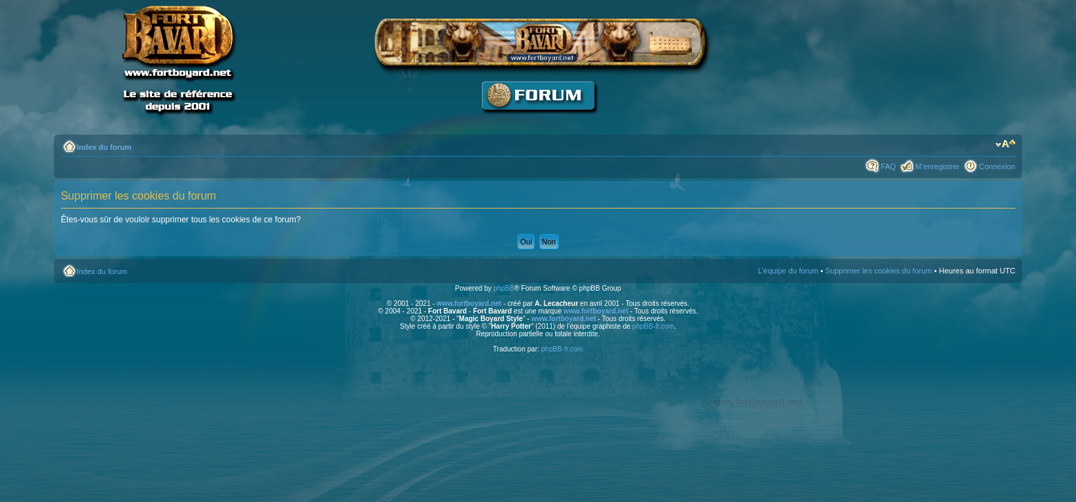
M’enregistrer (937, 166)
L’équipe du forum (788, 271)
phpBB (503, 288)
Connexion (997, 166)
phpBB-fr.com (654, 326)
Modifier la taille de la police (1005, 144)
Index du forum (104, 147)
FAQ (888, 166)
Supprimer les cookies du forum (878, 271)
